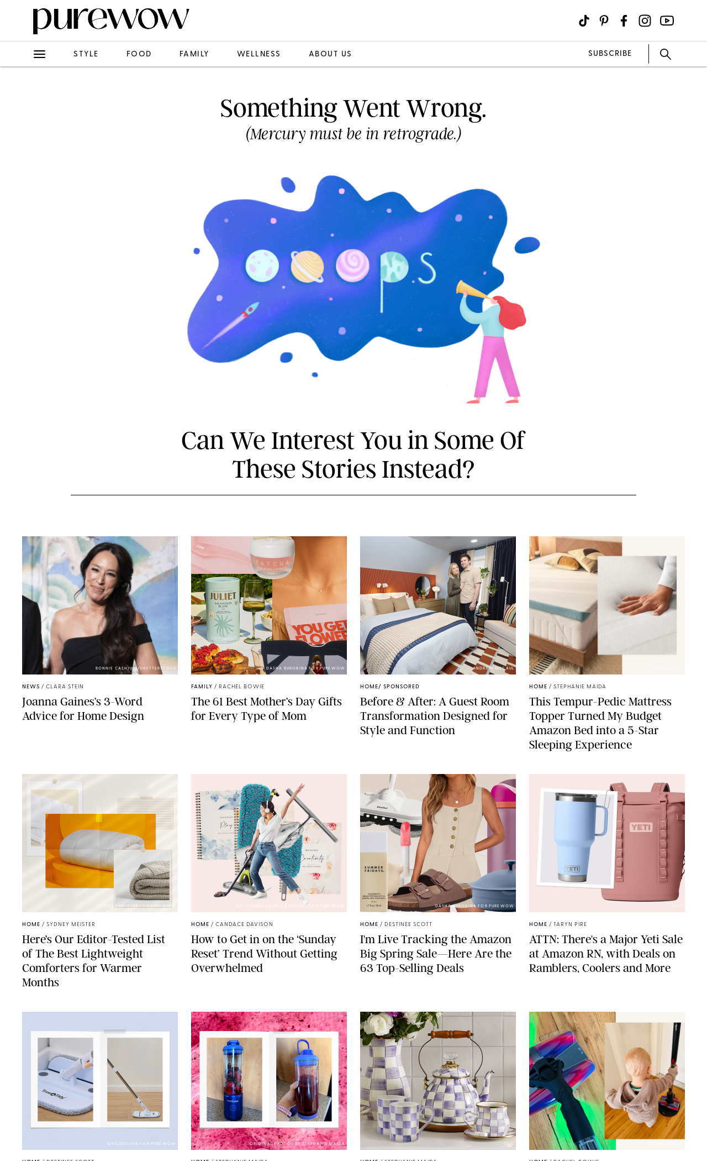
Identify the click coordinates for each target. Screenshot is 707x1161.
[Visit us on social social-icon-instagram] (645, 21)
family (194, 54)
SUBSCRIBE (610, 54)
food (139, 54)
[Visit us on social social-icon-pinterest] (604, 21)
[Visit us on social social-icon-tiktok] (584, 21)
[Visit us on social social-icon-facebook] (624, 21)
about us (330, 54)
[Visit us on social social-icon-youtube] (667, 21)
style (86, 54)
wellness (259, 54)
